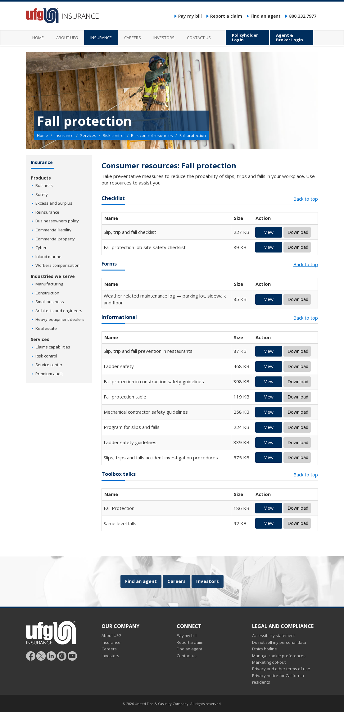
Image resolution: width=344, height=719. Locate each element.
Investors (207, 581)
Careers (176, 581)
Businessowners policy (57, 221)
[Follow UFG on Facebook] (30, 655)
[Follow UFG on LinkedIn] (51, 655)
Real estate (46, 328)
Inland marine (48, 256)
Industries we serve (53, 276)
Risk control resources (152, 135)
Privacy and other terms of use (281, 668)
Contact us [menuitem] (199, 37)
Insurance (64, 135)
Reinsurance (47, 212)
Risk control (113, 135)
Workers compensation (57, 265)
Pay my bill (190, 16)
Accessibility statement (273, 635)
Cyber (41, 247)
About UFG (111, 635)
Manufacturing (49, 284)
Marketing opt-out (269, 662)
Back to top (305, 199)
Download (297, 232)
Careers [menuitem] (132, 37)
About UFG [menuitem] (67, 37)
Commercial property (55, 239)
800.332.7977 (302, 16)
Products (41, 178)
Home (42, 135)
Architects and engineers (58, 310)
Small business (49, 301)
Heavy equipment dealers (59, 319)
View (269, 232)
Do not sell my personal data (279, 642)
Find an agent (266, 16)
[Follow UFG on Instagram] (62, 655)
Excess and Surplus (53, 203)
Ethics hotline (264, 649)
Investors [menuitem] (163, 37)
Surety (41, 194)
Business (44, 185)
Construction (47, 293)
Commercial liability (53, 230)
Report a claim (226, 16)
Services (88, 135)
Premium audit (49, 373)
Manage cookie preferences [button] (279, 655)
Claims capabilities (52, 347)
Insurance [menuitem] (101, 37)
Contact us (187, 655)
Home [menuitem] (38, 37)
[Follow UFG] (41, 655)
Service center (48, 364)
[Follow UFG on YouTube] (72, 655)
